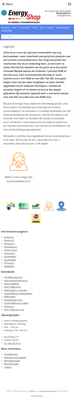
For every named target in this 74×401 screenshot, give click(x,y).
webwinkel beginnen (49, 391)
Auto (15, 27)
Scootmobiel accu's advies (16, 303)
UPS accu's (9, 263)
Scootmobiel (24, 27)
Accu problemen (11, 283)
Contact (7, 367)
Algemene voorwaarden (15, 357)
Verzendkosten (11, 354)
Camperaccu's (10, 246)
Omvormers (9, 253)
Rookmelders (10, 256)
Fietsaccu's (5, 27)
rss (38, 391)
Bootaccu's (9, 243)
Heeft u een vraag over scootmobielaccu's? (18, 179)
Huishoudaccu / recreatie (15, 290)
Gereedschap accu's (13, 300)
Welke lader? (10, 296)
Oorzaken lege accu (13, 277)
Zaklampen (9, 266)
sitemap (32, 391)
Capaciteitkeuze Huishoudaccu (18, 293)
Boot (42, 27)
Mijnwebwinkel (37, 396)
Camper (50, 27)
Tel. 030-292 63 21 (12, 343)
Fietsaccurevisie (62, 27)
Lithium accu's (10, 250)
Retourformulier (11, 364)
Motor (34, 27)
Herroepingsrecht (12, 360)
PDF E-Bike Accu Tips (14, 309)
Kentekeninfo (6, 30)
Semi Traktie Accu (12, 287)
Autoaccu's (9, 237)
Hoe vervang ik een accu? (16, 280)
